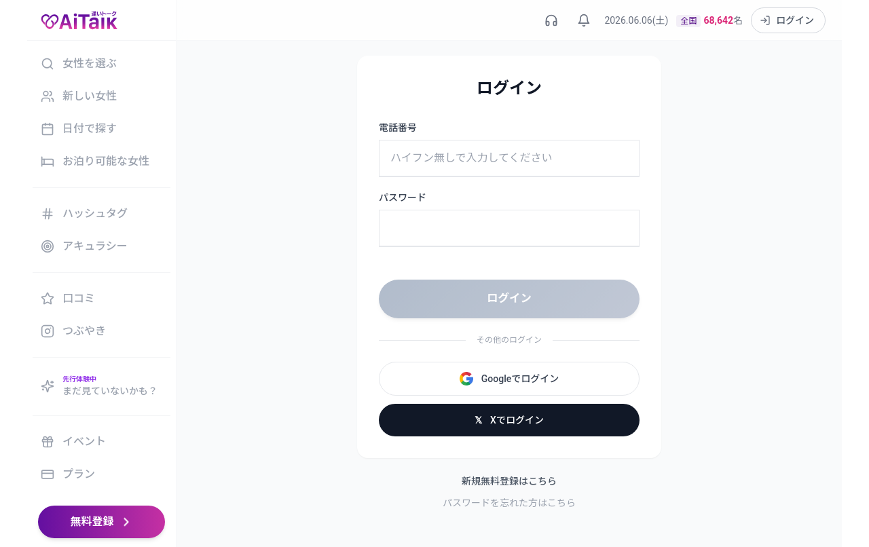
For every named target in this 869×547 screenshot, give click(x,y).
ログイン (509, 298)
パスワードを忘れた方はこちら (509, 502)
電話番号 (398, 127)
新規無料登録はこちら (509, 480)
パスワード (402, 197)
